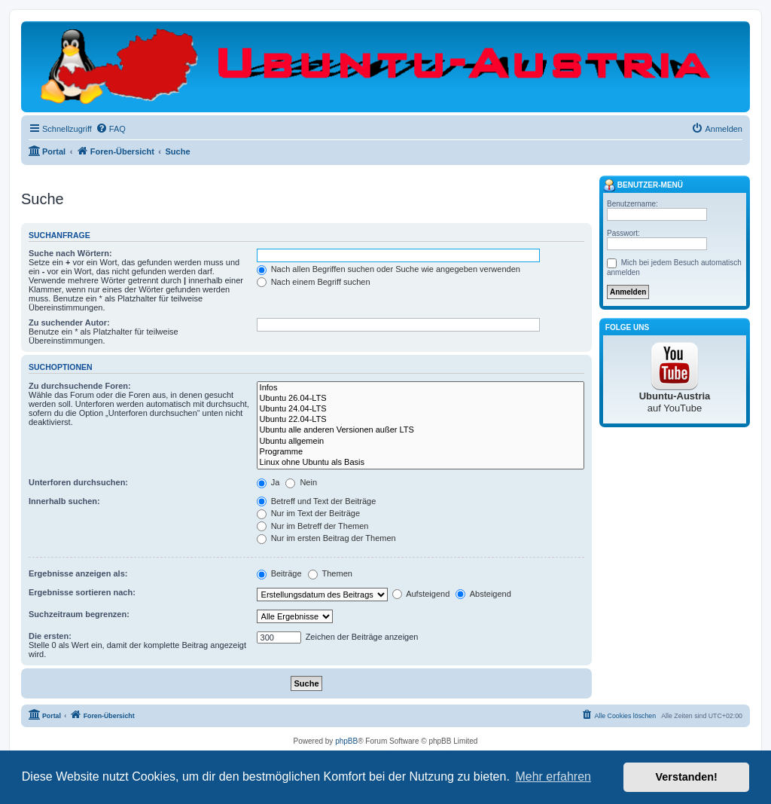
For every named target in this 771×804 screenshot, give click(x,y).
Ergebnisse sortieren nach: (82, 592)
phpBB (346, 741)
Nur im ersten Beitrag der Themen (326, 538)
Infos (420, 388)
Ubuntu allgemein (420, 441)
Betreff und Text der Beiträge (316, 501)
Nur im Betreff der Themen (313, 525)
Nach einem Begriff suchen (313, 281)
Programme (420, 452)
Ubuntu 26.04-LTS (420, 398)
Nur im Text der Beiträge (308, 513)
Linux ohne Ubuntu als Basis (420, 462)
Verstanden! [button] (687, 777)
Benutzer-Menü (643, 185)
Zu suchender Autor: (69, 322)
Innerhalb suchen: (64, 501)
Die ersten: (50, 635)
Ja (268, 482)
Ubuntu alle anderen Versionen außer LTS (420, 430)
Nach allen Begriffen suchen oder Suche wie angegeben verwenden (388, 269)
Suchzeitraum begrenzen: (79, 614)
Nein (301, 482)
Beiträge (279, 573)
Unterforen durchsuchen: (78, 482)
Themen (330, 573)
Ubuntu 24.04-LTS (420, 409)
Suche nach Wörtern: (70, 253)
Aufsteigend (421, 593)
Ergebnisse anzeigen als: (78, 573)
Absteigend (483, 593)
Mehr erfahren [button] (553, 776)
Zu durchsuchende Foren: (80, 385)
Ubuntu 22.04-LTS (420, 419)
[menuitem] (111, 129)
